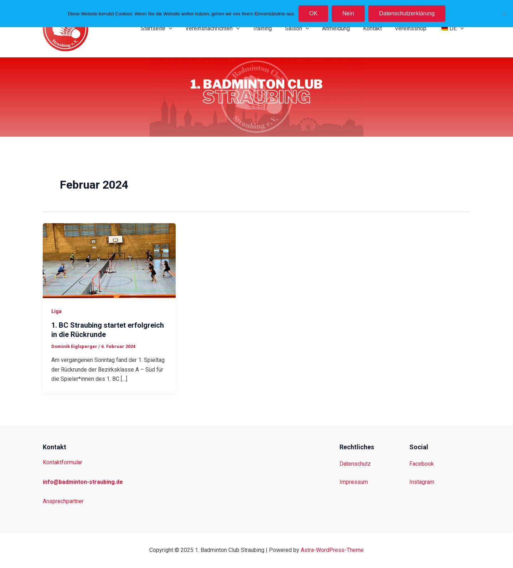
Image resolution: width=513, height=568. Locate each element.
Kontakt (376, 28)
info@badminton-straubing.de (83, 482)
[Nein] (504, 13)
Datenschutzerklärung (407, 13)
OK (313, 13)
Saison (304, 28)
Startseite (169, 28)
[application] (181, 28)
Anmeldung (342, 28)
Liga (56, 311)
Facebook (421, 463)
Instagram (421, 482)
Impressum (354, 482)
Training (271, 28)
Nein (348, 13)
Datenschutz (355, 463)
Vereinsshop (413, 28)
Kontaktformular (62, 462)
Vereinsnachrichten (223, 28)
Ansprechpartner (63, 501)
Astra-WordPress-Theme (332, 550)
